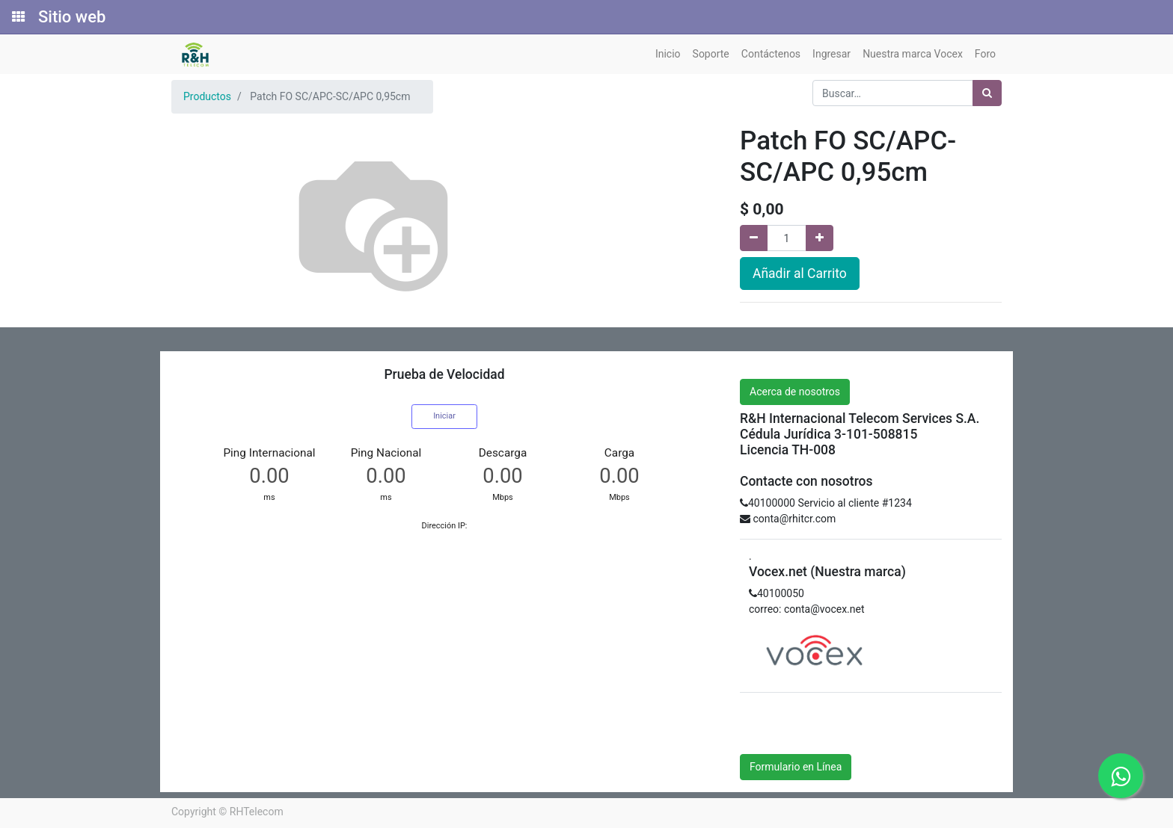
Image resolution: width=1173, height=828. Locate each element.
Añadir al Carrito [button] (800, 273)
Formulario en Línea (796, 767)
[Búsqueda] (987, 93)
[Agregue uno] (819, 238)
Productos (207, 96)
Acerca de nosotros (795, 392)
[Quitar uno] (754, 238)
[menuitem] (668, 54)
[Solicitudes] (17, 17)
